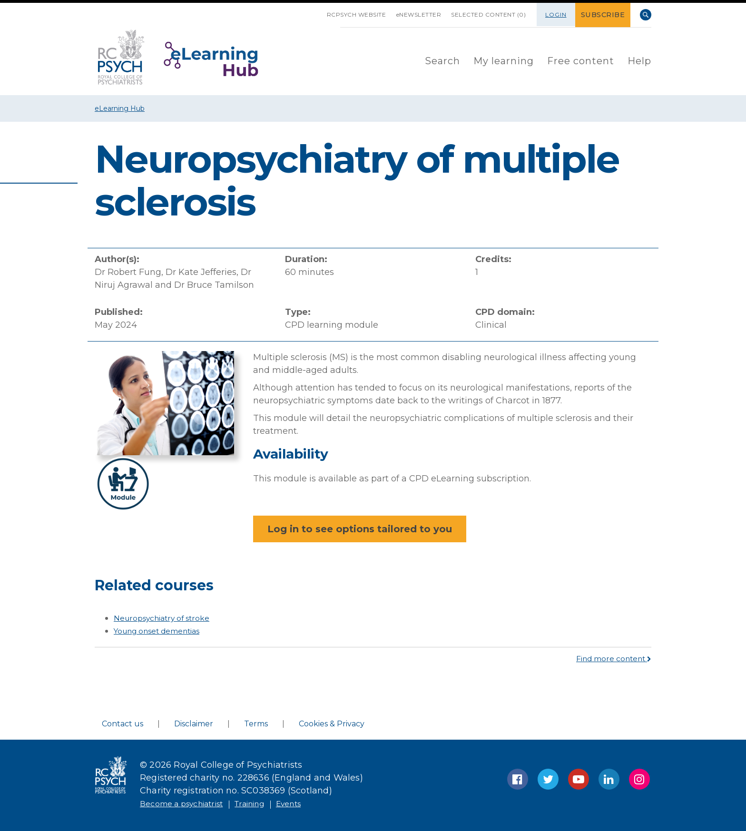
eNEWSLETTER (408, 14)
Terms (256, 723)
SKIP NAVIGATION (294, 11)
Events (312, 803)
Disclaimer (193, 723)
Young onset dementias (165, 631)
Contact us (122, 723)
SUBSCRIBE (604, 14)
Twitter (548, 779)
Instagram (639, 779)
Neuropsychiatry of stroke (169, 618)
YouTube (578, 779)
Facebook (517, 779)
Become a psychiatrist (188, 803)
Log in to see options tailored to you (359, 529)
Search (645, 14)
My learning (503, 60)
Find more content (608, 658)
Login (558, 14)
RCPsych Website (340, 14)
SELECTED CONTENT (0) (484, 14)
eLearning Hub (120, 108)
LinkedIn (609, 779)
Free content (580, 60)
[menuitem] (442, 60)
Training (267, 803)
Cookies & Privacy (331, 723)
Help (639, 60)
